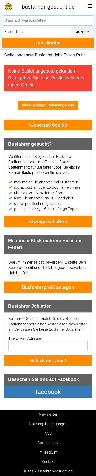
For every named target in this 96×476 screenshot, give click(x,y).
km (82, 32)
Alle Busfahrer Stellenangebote (48, 105)
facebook (48, 391)
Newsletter (48, 414)
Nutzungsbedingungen (48, 424)
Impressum (48, 452)
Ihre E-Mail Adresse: (25, 338)
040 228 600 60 (48, 125)
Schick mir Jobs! (48, 360)
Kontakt (48, 462)
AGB (48, 433)
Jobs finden (48, 42)
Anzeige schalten (48, 221)
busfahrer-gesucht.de (48, 7)
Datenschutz (48, 443)
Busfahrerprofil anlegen (48, 287)
